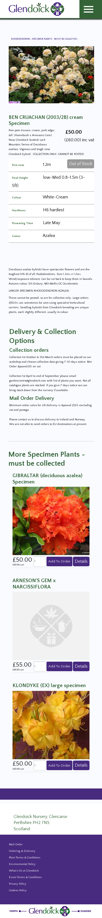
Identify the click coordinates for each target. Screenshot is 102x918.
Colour (16, 197)
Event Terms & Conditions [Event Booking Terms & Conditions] (25, 877)
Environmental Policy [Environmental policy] (22, 864)
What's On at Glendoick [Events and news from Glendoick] (24, 870)
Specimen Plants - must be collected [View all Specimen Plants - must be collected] (54, 39)
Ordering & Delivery (22, 851)
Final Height (20, 178)
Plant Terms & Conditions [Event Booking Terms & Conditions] (24, 857)
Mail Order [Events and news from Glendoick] (16, 844)
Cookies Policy (18, 890)
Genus (16, 236)
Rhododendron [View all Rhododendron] (20, 39)
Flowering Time (22, 223)
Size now (18, 165)
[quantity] (39, 561)
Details (81, 561)
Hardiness (19, 210)
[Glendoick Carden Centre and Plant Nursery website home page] (36, 8)
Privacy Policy (17, 883)
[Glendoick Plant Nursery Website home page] (51, 910)
